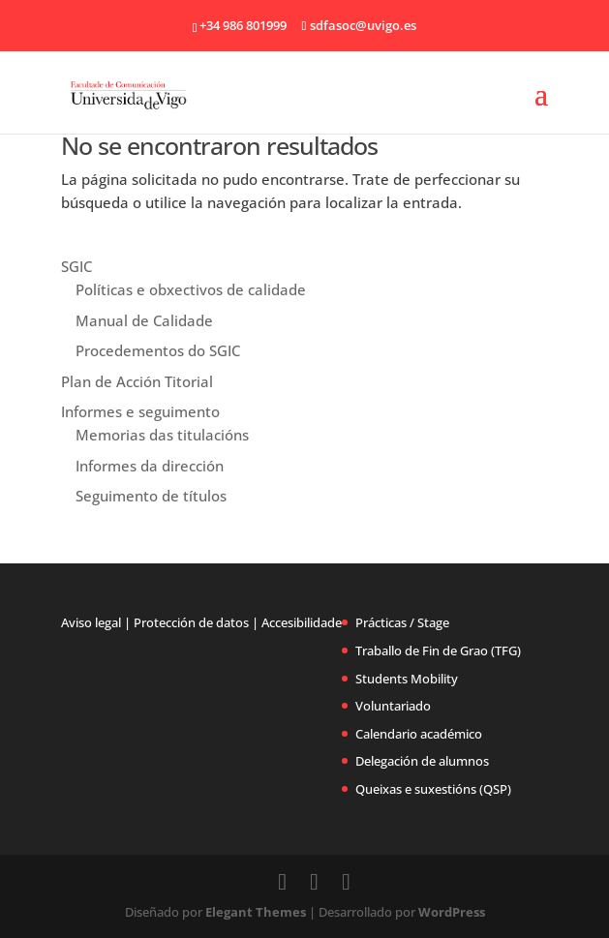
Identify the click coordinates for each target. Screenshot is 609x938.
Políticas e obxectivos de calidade (191, 289)
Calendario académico (418, 733)
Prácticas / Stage (402, 622)
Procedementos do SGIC (158, 350)
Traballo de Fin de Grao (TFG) (438, 650)
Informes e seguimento (140, 411)
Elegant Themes (255, 912)
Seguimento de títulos (151, 495)
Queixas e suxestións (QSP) (433, 789)
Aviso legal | (96, 622)
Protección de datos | (196, 622)
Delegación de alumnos (422, 761)
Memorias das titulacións (162, 434)
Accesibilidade (301, 622)
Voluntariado (393, 705)
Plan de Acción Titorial (137, 381)
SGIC (76, 266)
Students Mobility (406, 678)
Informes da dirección (150, 465)
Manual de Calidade (144, 320)
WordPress (451, 912)
